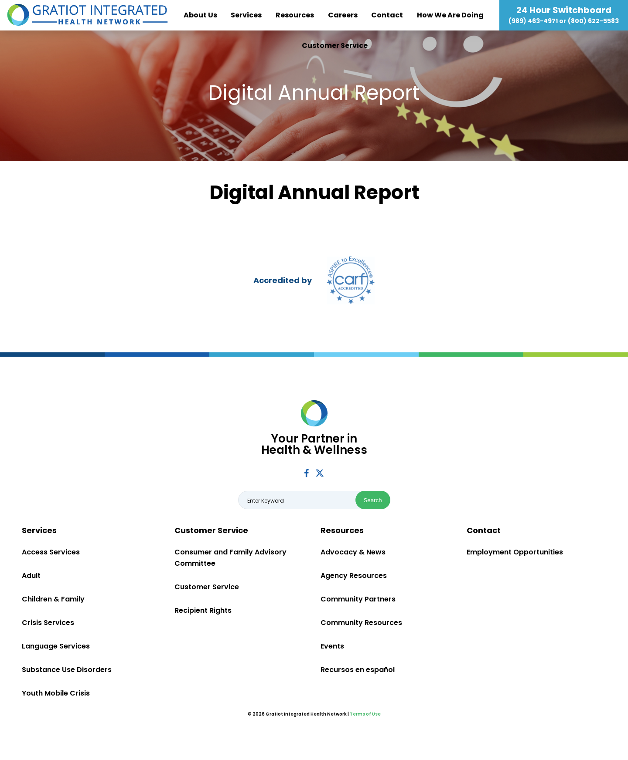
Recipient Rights (203, 610)
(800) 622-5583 (593, 21)
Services (246, 15)
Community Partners (358, 599)
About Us (200, 15)
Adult (31, 576)
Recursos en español (358, 670)
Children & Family (53, 599)
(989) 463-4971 (533, 21)
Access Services (51, 552)
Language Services (56, 646)
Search (372, 500)
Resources (295, 15)
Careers (343, 15)
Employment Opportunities (515, 552)
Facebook (306, 473)
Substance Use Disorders (67, 670)
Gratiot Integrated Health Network (87, 15)
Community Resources (361, 623)
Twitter (319, 473)
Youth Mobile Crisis (56, 693)
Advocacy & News (353, 552)
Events (332, 646)
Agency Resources (354, 576)
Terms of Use (365, 714)
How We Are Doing (450, 15)
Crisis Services (48, 623)
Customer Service (335, 46)
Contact (387, 15)
